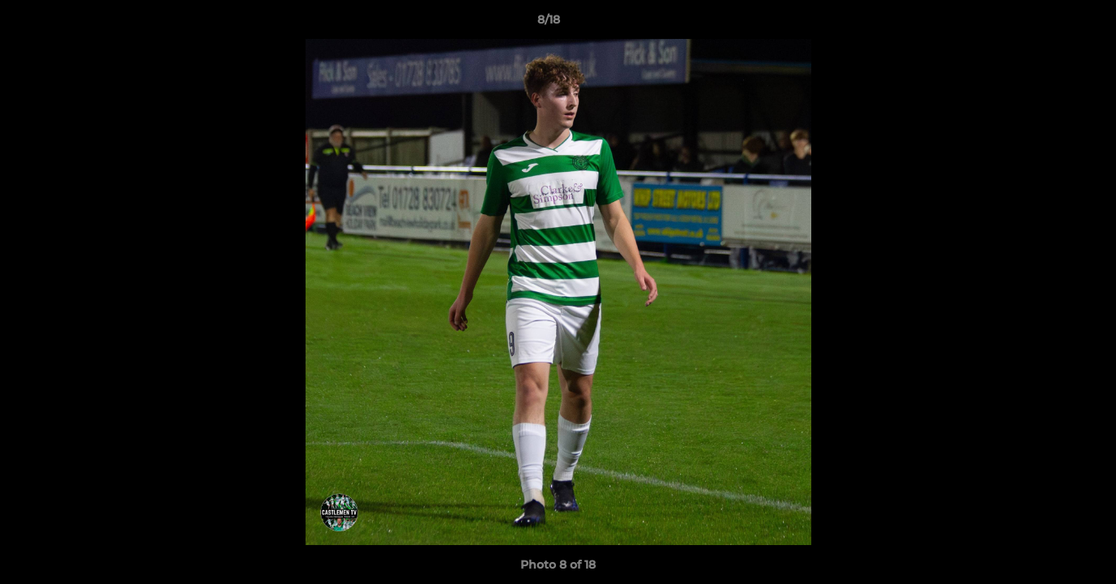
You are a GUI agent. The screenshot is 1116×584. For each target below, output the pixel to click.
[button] (1048, 23)
